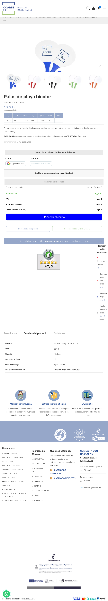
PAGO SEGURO (8, 477)
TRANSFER (38, 477)
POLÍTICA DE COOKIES (11, 465)
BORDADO (37, 500)
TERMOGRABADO (41, 491)
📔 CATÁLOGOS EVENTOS (63, 478)
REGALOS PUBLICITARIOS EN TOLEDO (15, 495)
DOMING (37, 486)
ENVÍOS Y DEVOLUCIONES (13, 469)
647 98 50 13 (87, 480)
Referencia (8, 102)
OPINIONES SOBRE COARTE (16, 501)
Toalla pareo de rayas (103, 309)
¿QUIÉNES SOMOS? (10, 453)
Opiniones (59, 333)
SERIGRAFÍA (38, 459)
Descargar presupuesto (28, 229)
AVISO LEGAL (8, 461)
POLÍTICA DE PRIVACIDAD (13, 457)
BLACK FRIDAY (10, 489)
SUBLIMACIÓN (39, 464)
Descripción (10, 333)
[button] (54, 173)
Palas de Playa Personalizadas (66, 370)
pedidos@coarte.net (92, 487)
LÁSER (36, 496)
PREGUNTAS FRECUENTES (13, 481)
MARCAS (6, 485)
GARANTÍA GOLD (9, 473)
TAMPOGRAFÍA (39, 481)
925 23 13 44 (86, 477)
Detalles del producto (35, 333)
